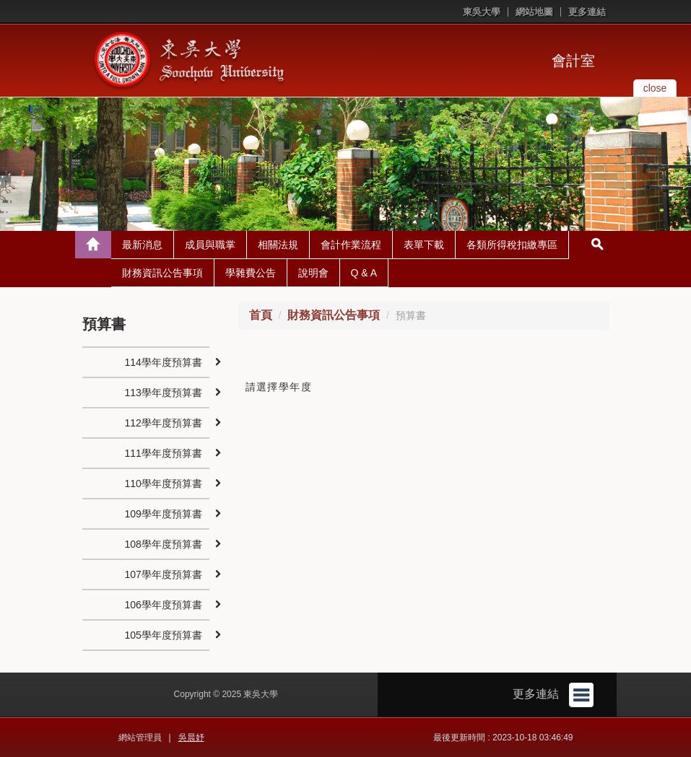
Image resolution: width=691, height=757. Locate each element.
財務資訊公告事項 (162, 273)
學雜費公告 (250, 273)
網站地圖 (534, 12)
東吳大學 (481, 12)
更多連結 (587, 12)
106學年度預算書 (163, 605)
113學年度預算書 (163, 392)
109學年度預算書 (163, 514)
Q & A (364, 273)
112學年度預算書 (163, 423)
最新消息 (142, 244)
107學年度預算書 (163, 574)
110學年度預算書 (163, 483)
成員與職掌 (210, 244)
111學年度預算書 (163, 453)
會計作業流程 (351, 244)
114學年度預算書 (163, 362)
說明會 (313, 273)
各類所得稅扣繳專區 (511, 244)
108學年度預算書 (163, 544)
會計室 (573, 61)
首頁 (260, 315)
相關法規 (278, 244)
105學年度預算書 (163, 635)
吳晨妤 (191, 737)
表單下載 (424, 244)
